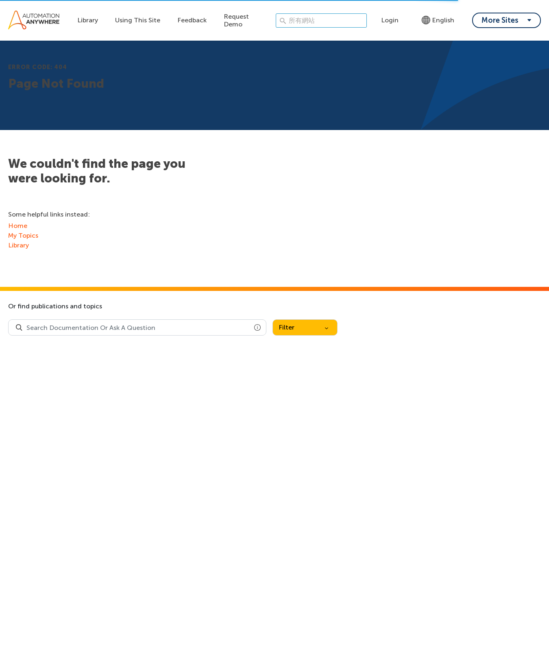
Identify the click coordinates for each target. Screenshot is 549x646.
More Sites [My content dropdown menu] (499, 20)
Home (17, 225)
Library (87, 20)
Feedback (192, 20)
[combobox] (137, 327)
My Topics (23, 235)
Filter (303, 327)
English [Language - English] (437, 20)
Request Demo (236, 20)
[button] (257, 327)
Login (390, 20)
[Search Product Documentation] (19, 327)
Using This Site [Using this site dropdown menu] (137, 20)
